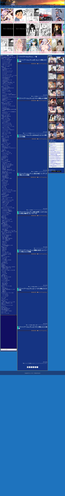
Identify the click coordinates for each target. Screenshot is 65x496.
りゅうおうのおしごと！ (6, 153)
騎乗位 (3, 247)
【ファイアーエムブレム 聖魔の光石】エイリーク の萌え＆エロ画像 (33, 251)
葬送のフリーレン (5, 90)
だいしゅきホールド (5, 253)
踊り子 (3, 215)
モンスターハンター (5, 143)
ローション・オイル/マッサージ (7, 170)
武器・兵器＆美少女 (4, 308)
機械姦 (3, 291)
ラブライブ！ (4, 154)
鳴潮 (3, 138)
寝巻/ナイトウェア (5, 220)
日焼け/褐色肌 (4, 177)
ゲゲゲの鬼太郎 (5, 78)
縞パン (3, 186)
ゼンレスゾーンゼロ (5, 91)
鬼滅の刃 (3, 69)
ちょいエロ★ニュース (37, 6)
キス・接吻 (4, 278)
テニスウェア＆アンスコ (6, 206)
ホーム (2, 6)
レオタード (4, 204)
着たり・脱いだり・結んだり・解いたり (8, 231)
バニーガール (4, 214)
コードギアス (4, 85)
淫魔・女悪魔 (4, 237)
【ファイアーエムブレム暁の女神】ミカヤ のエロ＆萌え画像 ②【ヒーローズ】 (33, 212)
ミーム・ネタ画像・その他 (6, 310)
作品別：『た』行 (4, 102)
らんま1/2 (4, 155)
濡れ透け (3, 284)
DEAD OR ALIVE (5, 108)
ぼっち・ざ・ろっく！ (6, 135)
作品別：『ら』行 (4, 151)
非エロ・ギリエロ (4, 313)
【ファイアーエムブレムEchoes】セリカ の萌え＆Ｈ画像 (32, 135)
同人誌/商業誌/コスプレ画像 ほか (7, 57)
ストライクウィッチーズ (6, 93)
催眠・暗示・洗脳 (5, 167)
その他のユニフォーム (6, 201)
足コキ (3, 271)
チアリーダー (4, 203)
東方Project (4, 112)
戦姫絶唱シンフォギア (6, 99)
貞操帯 (3, 290)
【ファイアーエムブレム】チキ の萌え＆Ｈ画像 (33, 98)
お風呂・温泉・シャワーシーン (7, 301)
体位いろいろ (3, 246)
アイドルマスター (5, 61)
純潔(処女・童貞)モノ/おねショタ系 (7, 266)
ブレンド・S (4, 130)
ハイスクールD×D (5, 120)
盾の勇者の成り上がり (6, 103)
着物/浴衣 (4, 222)
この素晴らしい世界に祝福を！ (7, 82)
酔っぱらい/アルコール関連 (7, 164)
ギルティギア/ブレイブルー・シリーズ (8, 75)
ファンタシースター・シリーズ (7, 126)
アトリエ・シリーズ (5, 60)
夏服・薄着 (4, 218)
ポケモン (3, 134)
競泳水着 (3, 196)
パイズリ (3, 273)
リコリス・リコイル (5, 152)
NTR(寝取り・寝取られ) (6, 169)
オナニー (2, 297)
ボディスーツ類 (5, 212)
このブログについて (58, 6)
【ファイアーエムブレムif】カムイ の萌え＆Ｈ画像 (33, 60)
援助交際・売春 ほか (6, 172)
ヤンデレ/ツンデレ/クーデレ (6, 305)
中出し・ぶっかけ (4, 256)
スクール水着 (4, 195)
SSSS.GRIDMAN (5, 77)
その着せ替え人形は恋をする (7, 87)
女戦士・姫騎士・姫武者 (6, 238)
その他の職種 (4, 224)
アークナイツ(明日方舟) (6, 59)
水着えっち (4, 198)
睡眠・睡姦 (4, 283)
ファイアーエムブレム (6, 124)
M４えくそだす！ (6, 0)
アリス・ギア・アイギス (6, 65)
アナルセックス (4, 299)
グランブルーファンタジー (6, 76)
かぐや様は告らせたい (6, 68)
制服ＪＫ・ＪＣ (4, 159)
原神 (12, 6)
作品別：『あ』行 (4, 58)
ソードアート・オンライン (6, 101)
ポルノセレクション (45, 6)
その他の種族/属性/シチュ (6, 245)
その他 (3, 193)
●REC (2, 300)
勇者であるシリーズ (5, 146)
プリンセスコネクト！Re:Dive (7, 129)
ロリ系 (2, 158)
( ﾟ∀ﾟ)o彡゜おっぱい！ (6, 178)
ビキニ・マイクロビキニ (6, 197)
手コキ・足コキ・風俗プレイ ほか (7, 270)
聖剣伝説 (3, 95)
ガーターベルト (5, 184)
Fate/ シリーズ (4, 127)
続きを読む (45, 95)
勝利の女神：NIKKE (5, 116)
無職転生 (3, 141)
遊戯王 (3, 150)
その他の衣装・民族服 (6, 210)
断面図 (2, 255)
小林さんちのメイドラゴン (6, 83)
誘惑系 (3, 168)
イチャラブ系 (3, 160)
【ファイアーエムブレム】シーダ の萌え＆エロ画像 (33, 289)
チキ (46, 133)
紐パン (3, 187)
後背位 (3, 249)
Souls (3, 92)
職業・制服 (3, 223)
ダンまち (3, 107)
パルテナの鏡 (4, 121)
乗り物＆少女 (3, 307)
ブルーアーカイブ (7, 6)
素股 (3, 274)
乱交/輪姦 (4, 262)
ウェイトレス (4, 228)
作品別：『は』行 (4, 118)
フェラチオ (4, 279)
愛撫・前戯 (3, 275)
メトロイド (4, 142)
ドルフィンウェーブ (5, 104)
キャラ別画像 (35, 96)
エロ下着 (3, 185)
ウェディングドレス (5, 213)
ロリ (25, 133)
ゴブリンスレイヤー (5, 84)
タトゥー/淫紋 (4, 175)
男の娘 (2, 264)
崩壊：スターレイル (5, 133)
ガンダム (3, 73)
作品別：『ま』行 (4, 136)
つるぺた (33, 133)
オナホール (4, 293)
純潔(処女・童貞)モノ (6, 267)
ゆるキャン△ (4, 145)
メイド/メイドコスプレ (6, 227)
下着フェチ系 (3, 180)
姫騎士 (36, 286)
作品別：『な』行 (4, 115)
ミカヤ (45, 248)
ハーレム (3, 261)
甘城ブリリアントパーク (6, 64)
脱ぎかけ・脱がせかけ (6, 232)
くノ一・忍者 (4, 240)
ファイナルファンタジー (6, 125)
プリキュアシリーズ (5, 128)
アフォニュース (29, 6)
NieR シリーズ (4, 117)
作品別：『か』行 (4, 66)
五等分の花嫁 (4, 81)
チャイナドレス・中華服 (6, 211)
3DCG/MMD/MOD (4, 309)
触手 (3, 244)
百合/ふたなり (3, 263)
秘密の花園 (4, 176)
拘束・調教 (4, 288)
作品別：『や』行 (4, 144)
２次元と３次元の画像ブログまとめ (20, 6)
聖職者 (3, 241)
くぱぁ (2, 298)
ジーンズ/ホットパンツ (6, 219)
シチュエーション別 (4, 161)
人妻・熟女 (4, 162)
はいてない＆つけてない (6, 189)
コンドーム (4, 296)
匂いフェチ (4, 282)
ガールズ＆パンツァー (6, 74)
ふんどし (3, 188)
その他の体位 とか (5, 254)
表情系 (2, 304)
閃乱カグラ (4, 100)
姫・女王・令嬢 (5, 236)
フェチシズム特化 (4, 280)
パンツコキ (4, 281)
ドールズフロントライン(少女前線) (8, 111)
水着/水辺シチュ (4, 194)
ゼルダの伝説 (4, 98)
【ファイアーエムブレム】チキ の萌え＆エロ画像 (33, 327)
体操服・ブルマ (5, 202)
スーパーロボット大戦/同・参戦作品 (8, 94)
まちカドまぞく (5, 137)
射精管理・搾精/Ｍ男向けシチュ (7, 289)
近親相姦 (2, 265)
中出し (3, 258)
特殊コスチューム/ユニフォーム (6, 207)
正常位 (3, 248)
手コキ (3, 272)
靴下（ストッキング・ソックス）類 (8, 190)
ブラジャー (4, 181)
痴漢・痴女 (4, 171)
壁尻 (3, 287)
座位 (3, 250)
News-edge (52, 6)
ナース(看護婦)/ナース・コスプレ (8, 230)
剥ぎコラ (2, 306)
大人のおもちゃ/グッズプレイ (6, 292)
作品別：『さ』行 (4, 86)
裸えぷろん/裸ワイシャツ (6, 221)
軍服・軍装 (4, 229)
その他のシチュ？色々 (6, 163)
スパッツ (3, 205)
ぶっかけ (3, 257)
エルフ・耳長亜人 (5, 239)
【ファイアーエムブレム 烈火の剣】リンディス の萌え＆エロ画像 (33, 174)
